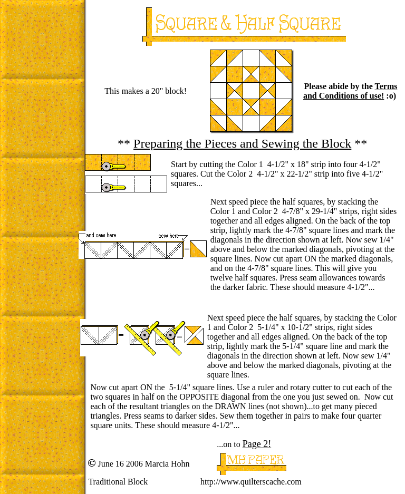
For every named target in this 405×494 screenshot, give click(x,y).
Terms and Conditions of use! (350, 91)
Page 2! (257, 444)
